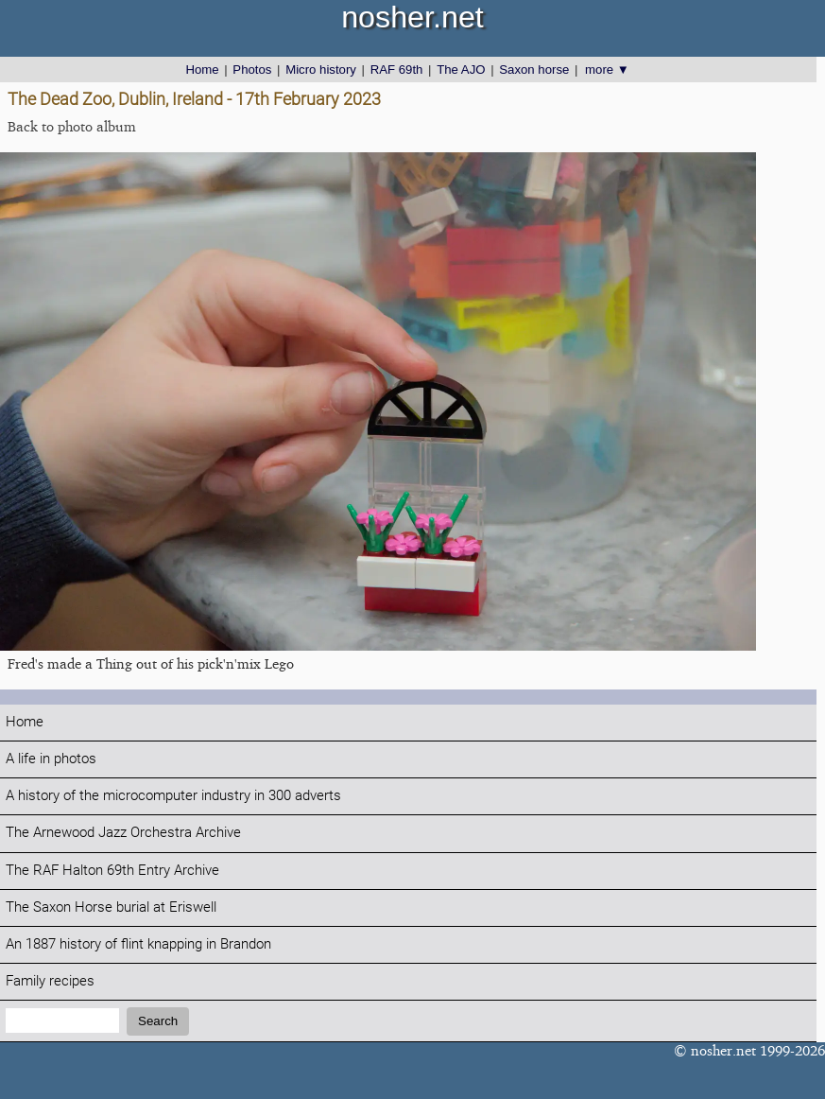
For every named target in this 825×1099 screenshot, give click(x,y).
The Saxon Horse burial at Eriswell (111, 907)
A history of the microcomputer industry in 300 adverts (173, 796)
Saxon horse (534, 69)
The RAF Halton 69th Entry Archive (112, 871)
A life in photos (51, 759)
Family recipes (50, 981)
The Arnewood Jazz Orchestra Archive (123, 833)
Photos (251, 69)
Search (158, 1021)
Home (201, 69)
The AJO (461, 69)
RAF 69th (396, 69)
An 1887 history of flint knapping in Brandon (138, 944)
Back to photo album (72, 126)
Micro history (320, 69)
